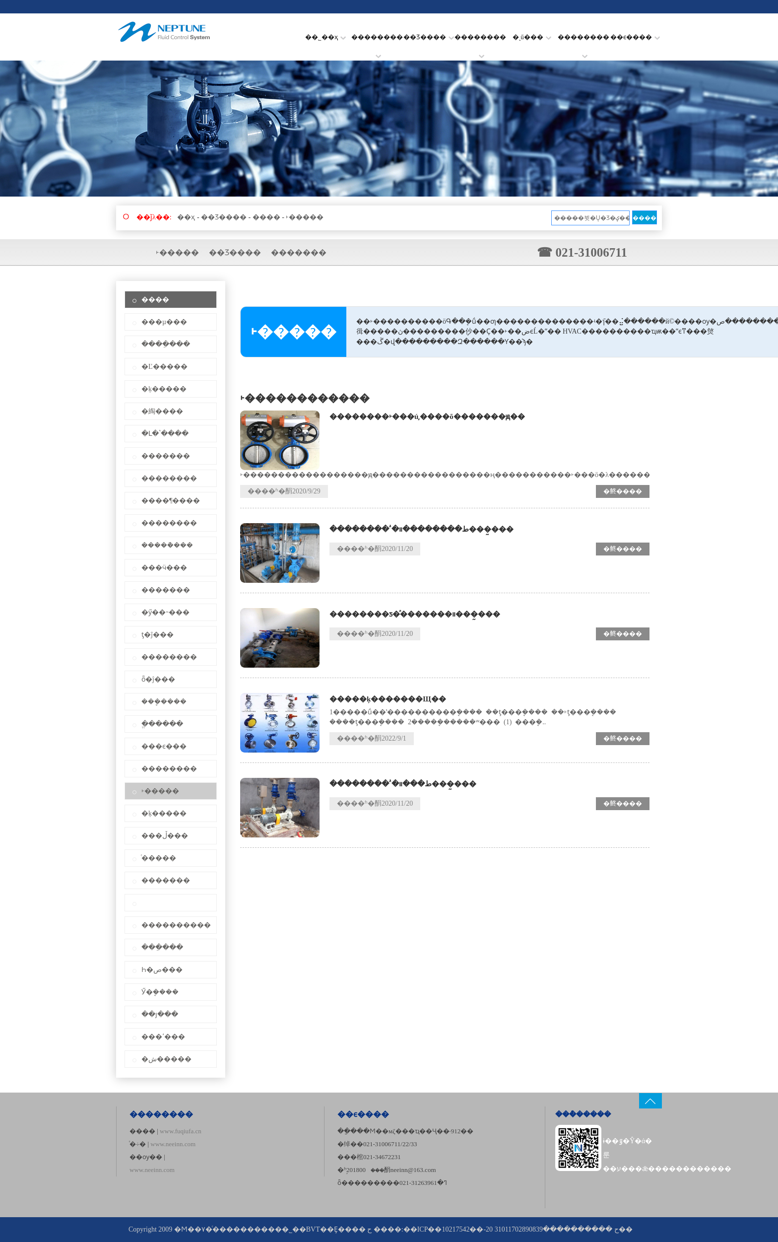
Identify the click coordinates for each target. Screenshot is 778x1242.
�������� (377, 43)
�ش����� (166, 1059)
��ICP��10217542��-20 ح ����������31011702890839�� (518, 1229)
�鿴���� (622, 491)
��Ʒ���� (428, 37)
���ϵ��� (164, 746)
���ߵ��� (163, 1036)
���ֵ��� (162, 947)
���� (266, 217)
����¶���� (170, 500)
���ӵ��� (164, 567)
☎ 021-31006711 (582, 252)
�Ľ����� (164, 366)
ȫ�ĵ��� (158, 679)
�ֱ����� (162, 724)
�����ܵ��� (167, 545)
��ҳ (186, 217)
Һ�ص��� (162, 969)
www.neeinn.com (172, 1144)
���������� (176, 925)
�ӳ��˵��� (165, 612)
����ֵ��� (165, 344)
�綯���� (162, 411)
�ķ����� (164, 389)
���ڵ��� (164, 835)
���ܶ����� (583, 1114)
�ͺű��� (532, 37)
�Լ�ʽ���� (165, 433)
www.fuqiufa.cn (180, 1131)
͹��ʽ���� (171, 902)
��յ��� (159, 1014)
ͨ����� (158, 858)
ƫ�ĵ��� (157, 634)
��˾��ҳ (325, 37)
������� (298, 252)
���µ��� (164, 322)
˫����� (305, 217)
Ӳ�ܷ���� (160, 992)
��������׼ (583, 43)
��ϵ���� (635, 37)
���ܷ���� (164, 701)
